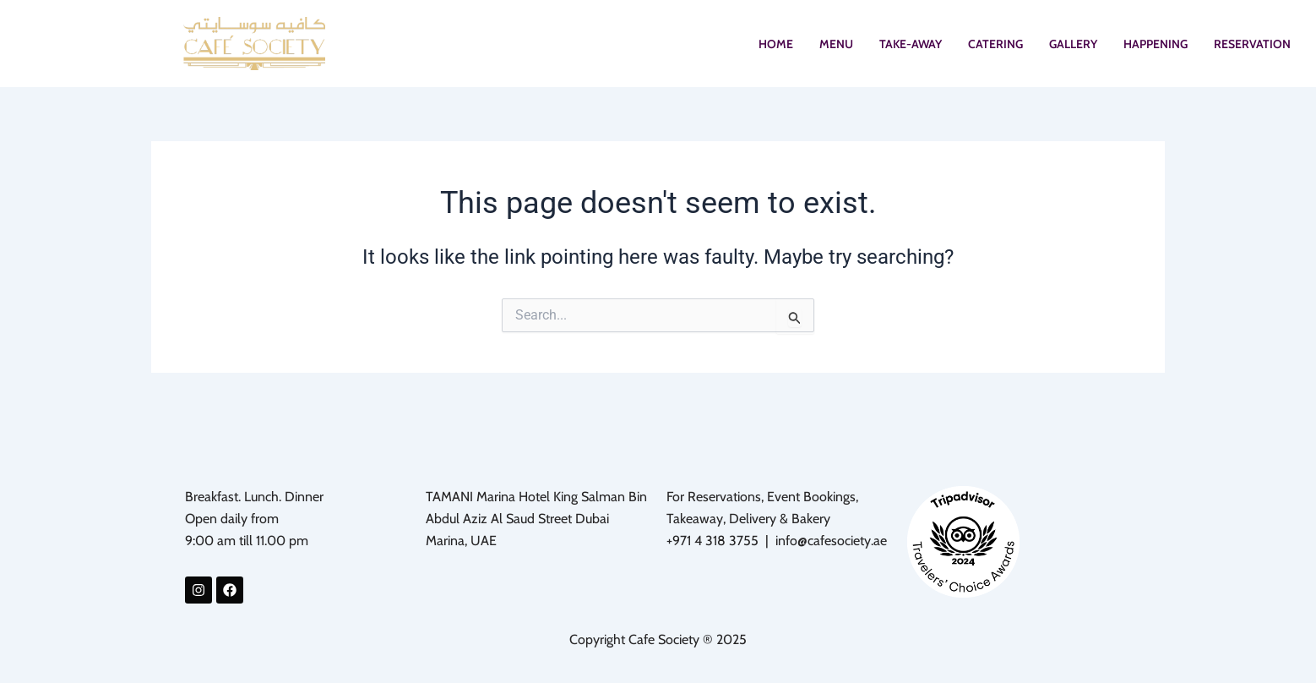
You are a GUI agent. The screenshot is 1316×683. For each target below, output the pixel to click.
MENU (836, 44)
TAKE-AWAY (910, 44)
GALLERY (1073, 44)
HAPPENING (1155, 44)
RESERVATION (1252, 44)
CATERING (995, 44)
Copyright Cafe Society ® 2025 (658, 639)
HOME (776, 44)
